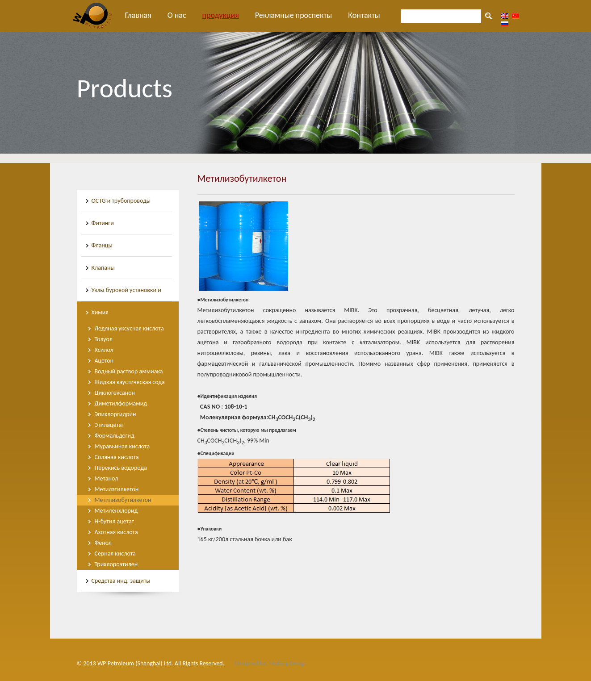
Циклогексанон (115, 393)
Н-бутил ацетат (114, 521)
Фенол (103, 543)
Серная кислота (115, 553)
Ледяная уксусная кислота (129, 328)
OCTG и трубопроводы (121, 201)
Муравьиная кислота (122, 446)
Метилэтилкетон (117, 489)
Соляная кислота (117, 457)
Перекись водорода (121, 468)
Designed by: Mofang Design (271, 663)
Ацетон (104, 360)
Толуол (104, 339)
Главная (138, 15)
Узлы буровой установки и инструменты (126, 293)
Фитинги (103, 223)
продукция (220, 15)
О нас (177, 15)
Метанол (106, 478)
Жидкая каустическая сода (130, 382)
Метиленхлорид (116, 510)
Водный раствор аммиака (129, 371)
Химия (100, 312)
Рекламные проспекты (293, 15)
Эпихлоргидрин (115, 414)
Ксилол (104, 350)
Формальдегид (114, 435)
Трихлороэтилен (116, 564)
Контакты (364, 15)
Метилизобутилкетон (123, 500)
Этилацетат (109, 425)
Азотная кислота (116, 532)
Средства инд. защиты (121, 581)
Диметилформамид (121, 403)
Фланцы (102, 245)
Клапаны (103, 268)
